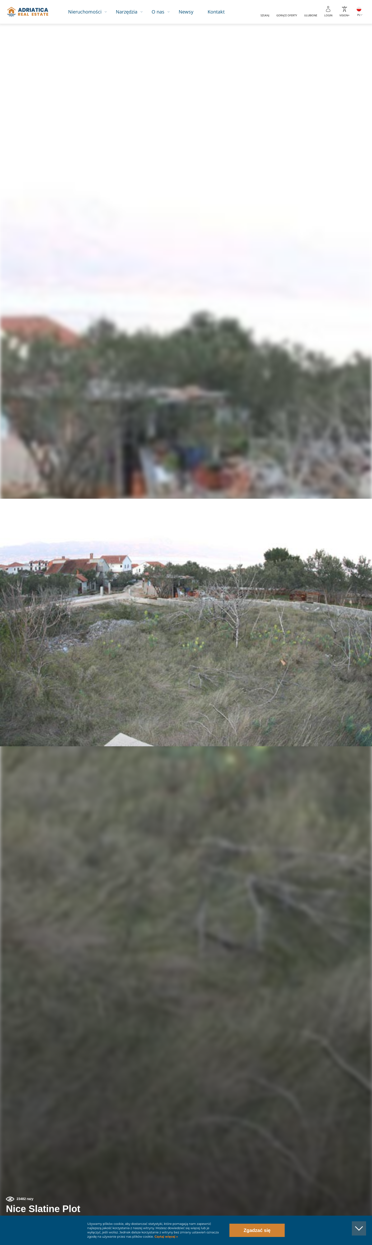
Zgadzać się (257, 1230)
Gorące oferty (286, 15)
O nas (163, 12)
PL (358, 15)
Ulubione (310, 15)
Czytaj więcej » (165, 1236)
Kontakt (221, 12)
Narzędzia (131, 12)
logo (31, 12)
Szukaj (264, 15)
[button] (346, 49)
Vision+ (344, 15)
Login (328, 15)
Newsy (191, 12)
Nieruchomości (90, 12)
